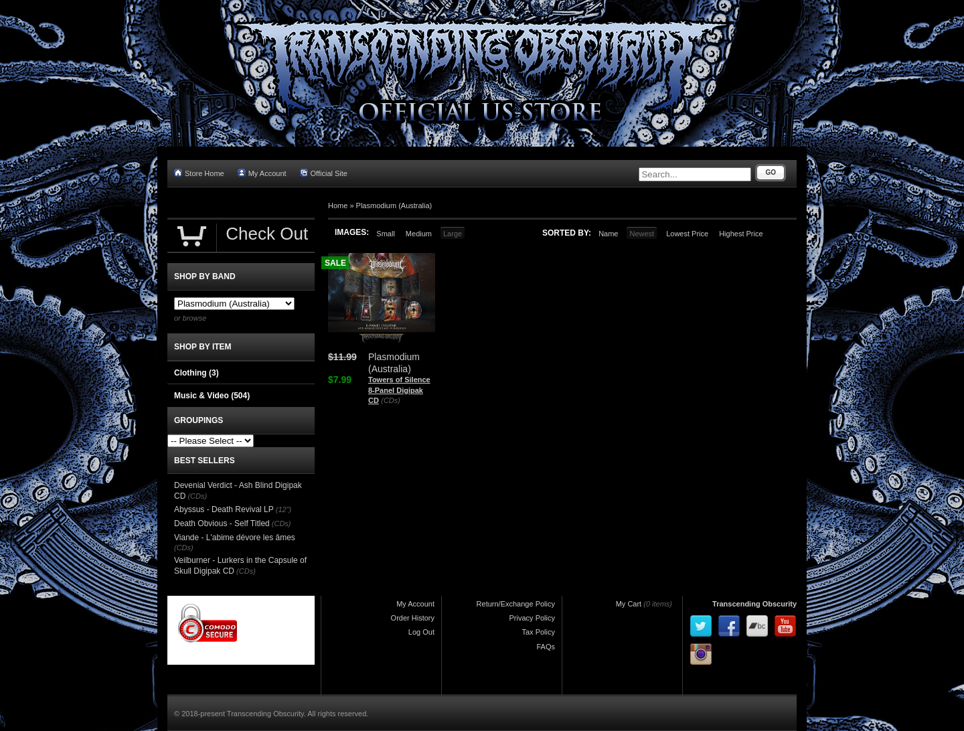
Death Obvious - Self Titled (222, 523)
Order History (412, 618)
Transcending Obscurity (754, 604)
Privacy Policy (532, 618)
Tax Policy (538, 632)
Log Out (421, 632)
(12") (283, 509)
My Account (262, 173)
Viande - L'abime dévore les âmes (234, 537)
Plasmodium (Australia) (394, 205)
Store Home (199, 173)
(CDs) (390, 400)
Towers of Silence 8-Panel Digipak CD (399, 390)
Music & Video (212, 395)
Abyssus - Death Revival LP (224, 509)
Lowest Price (687, 234)
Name (608, 234)
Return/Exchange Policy (516, 604)
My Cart (629, 604)
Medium (419, 234)
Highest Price (740, 234)
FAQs (545, 647)
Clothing (196, 373)
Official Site (323, 173)
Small (385, 234)
